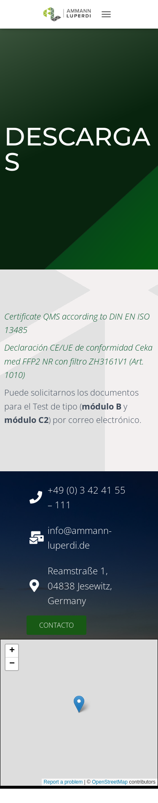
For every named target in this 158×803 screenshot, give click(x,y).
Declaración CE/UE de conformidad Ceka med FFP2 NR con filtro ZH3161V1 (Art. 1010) (78, 361)
